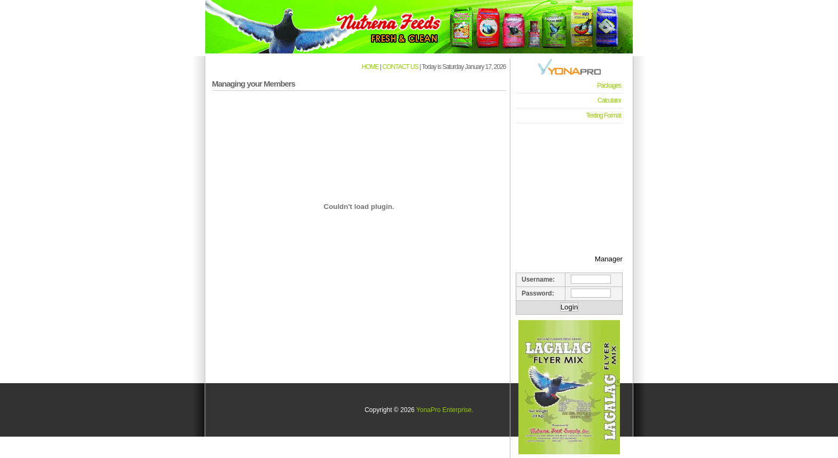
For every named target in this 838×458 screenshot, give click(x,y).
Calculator (609, 100)
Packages (609, 85)
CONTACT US (400, 67)
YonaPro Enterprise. (445, 410)
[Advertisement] (569, 182)
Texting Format (603, 115)
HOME (370, 67)
